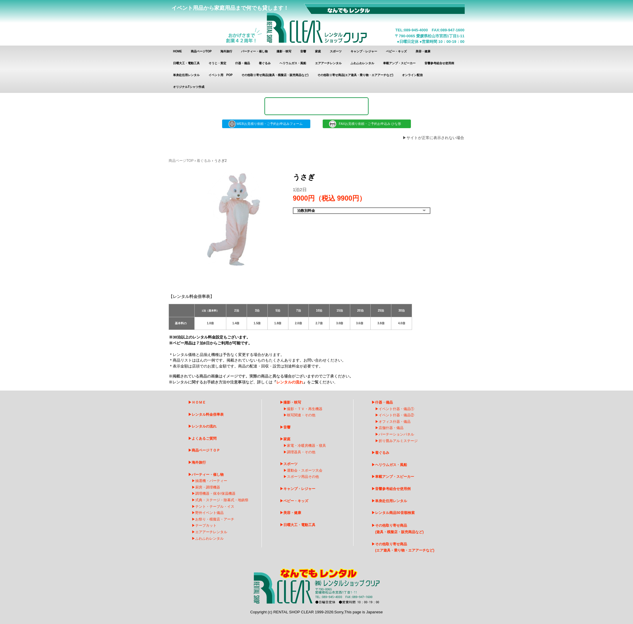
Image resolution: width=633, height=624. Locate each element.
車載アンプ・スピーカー (399, 63)
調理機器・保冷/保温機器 (215, 493)
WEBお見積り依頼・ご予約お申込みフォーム (266, 123)
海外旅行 (226, 51)
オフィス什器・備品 (395, 422)
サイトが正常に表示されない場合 (435, 138)
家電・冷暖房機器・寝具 (306, 446)
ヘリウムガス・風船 (293, 63)
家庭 (318, 51)
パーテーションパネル (396, 434)
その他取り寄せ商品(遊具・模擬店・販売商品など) (275, 75)
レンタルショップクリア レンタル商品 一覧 (317, 23)
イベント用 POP (220, 75)
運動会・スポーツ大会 (304, 470)
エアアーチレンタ (209, 532)
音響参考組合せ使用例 (439, 63)
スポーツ (336, 51)
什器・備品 (242, 63)
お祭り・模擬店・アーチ (214, 519)
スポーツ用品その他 (303, 477)
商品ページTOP (201, 51)
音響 (303, 51)
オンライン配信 (412, 75)
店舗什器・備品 (391, 428)
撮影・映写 (284, 51)
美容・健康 (423, 51)
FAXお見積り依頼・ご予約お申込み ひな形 (366, 123)
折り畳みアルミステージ (398, 441)
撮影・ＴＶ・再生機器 (304, 409)
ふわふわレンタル (362, 63)
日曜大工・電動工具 (186, 63)
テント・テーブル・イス (214, 506)
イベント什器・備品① (396, 409)
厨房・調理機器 (207, 487)
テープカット (206, 525)
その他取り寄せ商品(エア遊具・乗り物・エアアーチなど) (355, 75)
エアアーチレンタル (328, 63)
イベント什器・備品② (396, 415)
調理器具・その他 (301, 452)
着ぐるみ (265, 63)
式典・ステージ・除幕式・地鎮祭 (221, 500)
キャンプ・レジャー (364, 51)
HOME (177, 51)
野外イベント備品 (209, 513)
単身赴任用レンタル (186, 75)
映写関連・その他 (301, 415)
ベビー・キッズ (396, 51)
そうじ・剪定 (217, 63)
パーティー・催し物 (254, 51)
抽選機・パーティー (211, 481)
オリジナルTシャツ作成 (188, 86)
